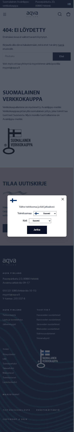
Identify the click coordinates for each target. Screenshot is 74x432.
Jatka (37, 230)
